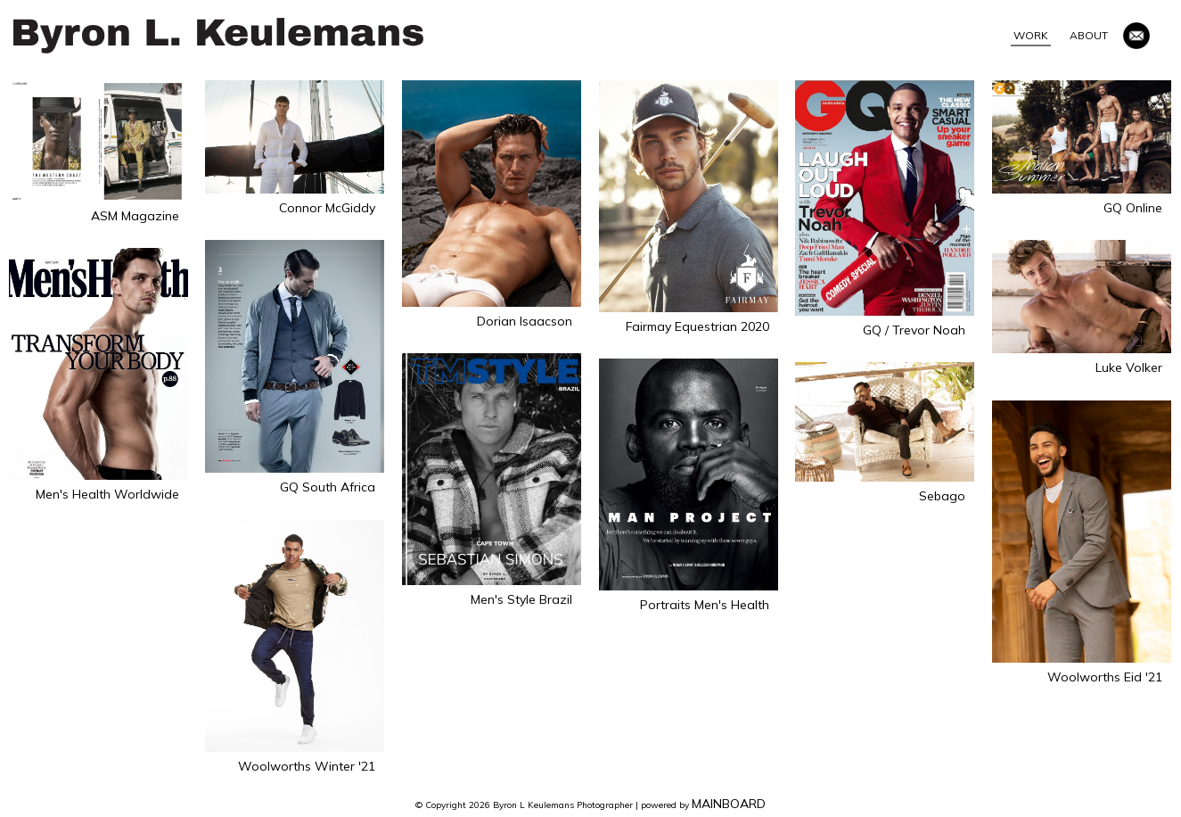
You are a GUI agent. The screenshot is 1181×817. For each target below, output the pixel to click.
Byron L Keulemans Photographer (218, 35)
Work (1030, 35)
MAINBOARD (729, 804)
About (1089, 35)
